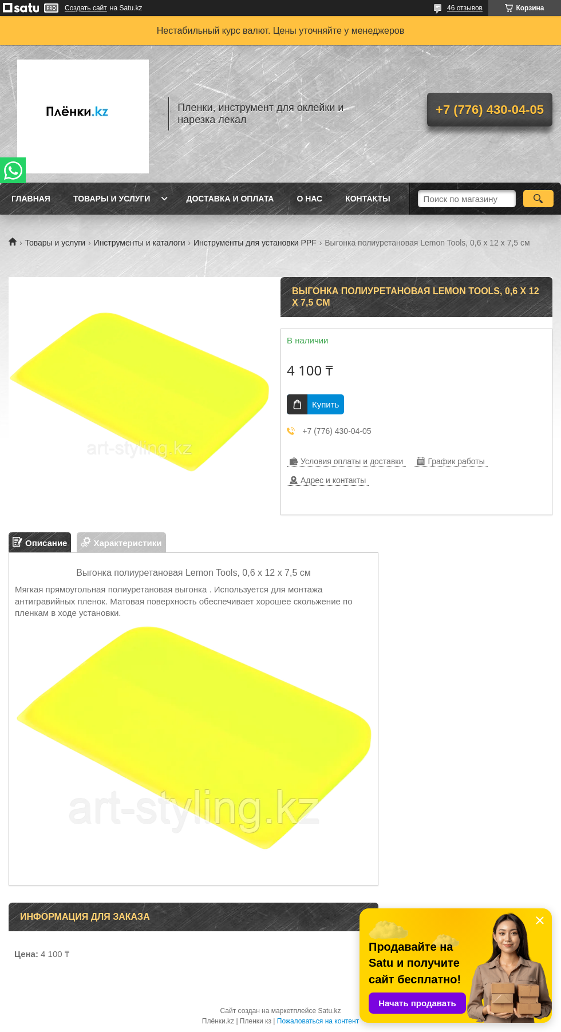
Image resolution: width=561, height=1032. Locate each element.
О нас (309, 198)
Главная (30, 198)
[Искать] (538, 198)
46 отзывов (465, 8)
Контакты (367, 198)
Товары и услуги (112, 198)
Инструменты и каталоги (139, 242)
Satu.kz (329, 1011)
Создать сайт (86, 8)
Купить (325, 404)
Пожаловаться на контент (318, 1021)
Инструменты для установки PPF (255, 242)
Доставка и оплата (230, 198)
